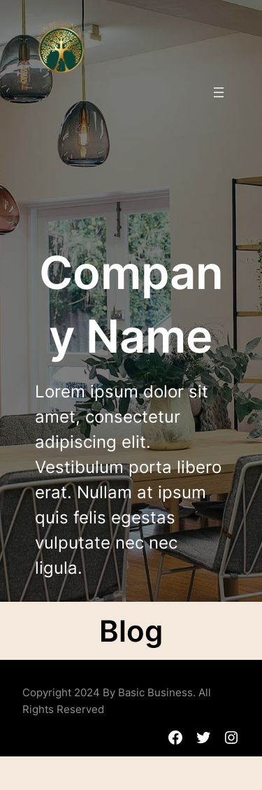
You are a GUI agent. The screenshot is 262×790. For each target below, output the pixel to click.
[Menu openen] (218, 92)
